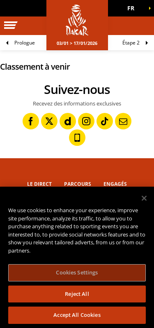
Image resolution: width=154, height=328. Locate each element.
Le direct (39, 183)
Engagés (115, 183)
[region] (77, 257)
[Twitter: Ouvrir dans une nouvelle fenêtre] (49, 121)
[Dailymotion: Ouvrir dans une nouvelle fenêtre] (68, 121)
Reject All (77, 294)
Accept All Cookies (76, 315)
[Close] (144, 198)
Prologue (24, 42)
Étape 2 (131, 42)
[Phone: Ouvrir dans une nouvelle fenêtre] (77, 137)
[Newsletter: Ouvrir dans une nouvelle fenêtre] (123, 121)
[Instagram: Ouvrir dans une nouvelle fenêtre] (86, 121)
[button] (133, 8)
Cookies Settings (77, 272)
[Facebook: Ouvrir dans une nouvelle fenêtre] (31, 121)
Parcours (77, 183)
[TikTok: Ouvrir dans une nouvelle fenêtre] (105, 121)
